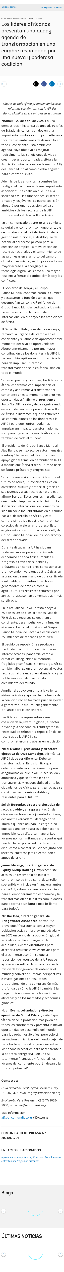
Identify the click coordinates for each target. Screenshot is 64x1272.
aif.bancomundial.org (16, 1117)
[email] (4, 83)
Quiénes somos (9, 6)
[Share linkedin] (52, 83)
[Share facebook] (44, 83)
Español (57, 7)
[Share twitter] (35, 83)
